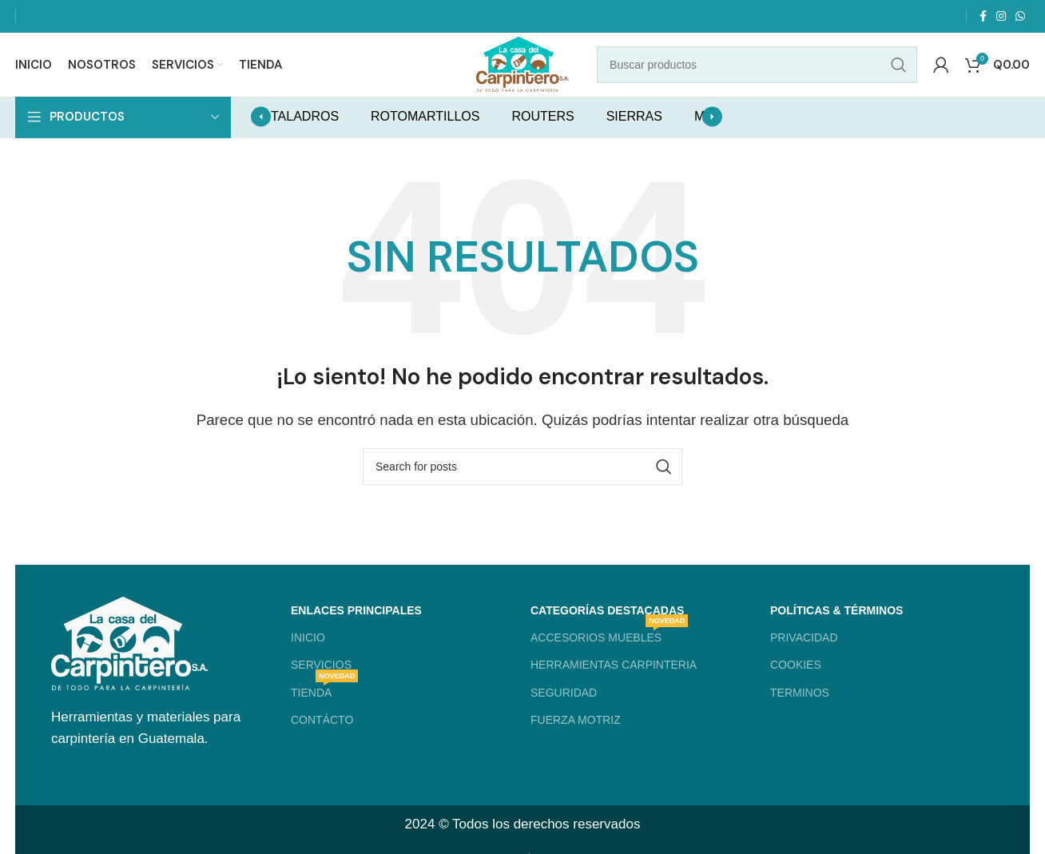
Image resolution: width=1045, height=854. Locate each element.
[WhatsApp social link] (1020, 16)
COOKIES (795, 686)
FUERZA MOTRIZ (575, 740)
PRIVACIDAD (804, 659)
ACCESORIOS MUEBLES (609, 655)
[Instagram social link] (1001, 16)
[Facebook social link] (983, 16)
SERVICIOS (321, 686)
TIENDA (324, 710)
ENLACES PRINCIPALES (356, 632)
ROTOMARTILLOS (425, 138)
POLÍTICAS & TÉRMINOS (836, 632)
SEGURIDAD (563, 713)
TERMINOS (799, 713)
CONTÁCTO (322, 740)
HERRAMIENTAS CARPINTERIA (613, 686)
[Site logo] (522, 74)
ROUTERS (542, 138)
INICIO (308, 659)
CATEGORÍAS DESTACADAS (607, 632)
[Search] (765, 76)
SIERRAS (634, 138)
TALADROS (305, 138)
